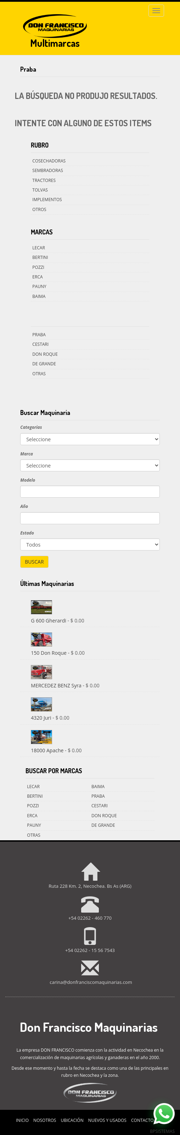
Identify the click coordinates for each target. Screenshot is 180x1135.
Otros (39, 209)
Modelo (27, 480)
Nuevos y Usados (107, 1120)
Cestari (40, 344)
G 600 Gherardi (49, 620)
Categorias (31, 427)
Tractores (44, 180)
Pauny (39, 286)
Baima (38, 296)
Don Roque (45, 354)
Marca (26, 454)
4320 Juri (41, 717)
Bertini (40, 257)
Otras (39, 374)
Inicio (22, 1120)
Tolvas (40, 190)
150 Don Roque (49, 652)
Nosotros (44, 1120)
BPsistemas (162, 1131)
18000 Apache (48, 750)
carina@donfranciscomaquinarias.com (91, 982)
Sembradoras (47, 170)
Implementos (47, 199)
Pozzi (38, 267)
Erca (37, 277)
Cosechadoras (49, 161)
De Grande (44, 364)
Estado (27, 533)
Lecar (38, 248)
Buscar (34, 561)
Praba (39, 335)
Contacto (142, 1120)
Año (24, 506)
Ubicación (72, 1120)
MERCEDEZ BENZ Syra (57, 685)
